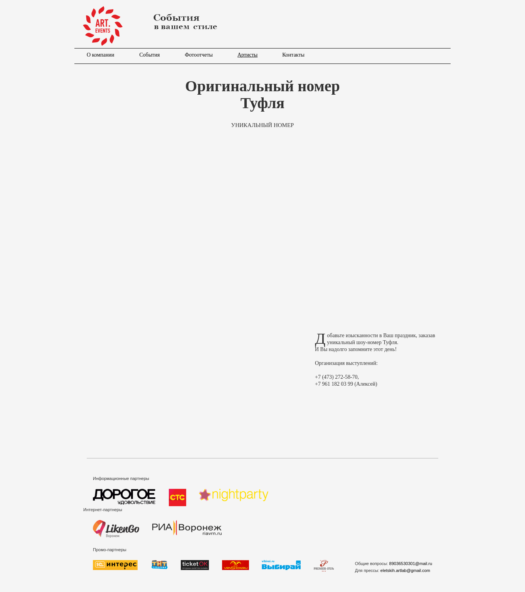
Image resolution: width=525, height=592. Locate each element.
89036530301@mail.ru (410, 563)
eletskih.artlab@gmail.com (405, 570)
